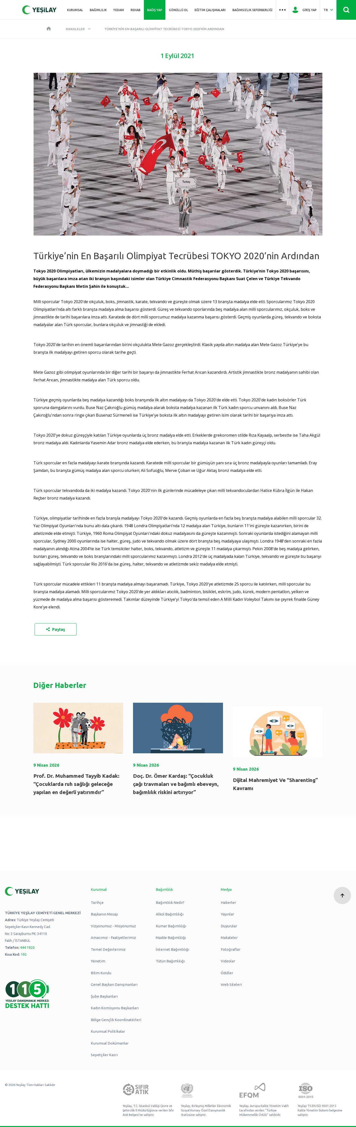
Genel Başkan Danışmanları (114, 984)
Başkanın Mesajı (104, 914)
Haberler (228, 902)
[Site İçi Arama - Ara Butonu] (346, 10)
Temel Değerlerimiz (108, 949)
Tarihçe (97, 902)
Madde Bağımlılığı (171, 937)
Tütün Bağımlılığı (170, 961)
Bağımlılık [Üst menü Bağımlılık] (98, 10)
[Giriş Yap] (304, 10)
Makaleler (75, 29)
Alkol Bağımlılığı (169, 914)
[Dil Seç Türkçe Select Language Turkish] (328, 10)
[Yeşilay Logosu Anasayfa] (39, 9)
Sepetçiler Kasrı (104, 1055)
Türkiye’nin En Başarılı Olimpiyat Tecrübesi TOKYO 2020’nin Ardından (164, 29)
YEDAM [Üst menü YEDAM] (118, 10)
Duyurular (229, 926)
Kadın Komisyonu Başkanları (115, 1008)
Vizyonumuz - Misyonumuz (113, 926)
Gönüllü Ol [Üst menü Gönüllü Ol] (178, 10)
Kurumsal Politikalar (108, 1031)
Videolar (228, 961)
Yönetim (98, 961)
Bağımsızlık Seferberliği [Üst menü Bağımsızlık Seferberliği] (252, 10)
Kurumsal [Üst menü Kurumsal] (75, 10)
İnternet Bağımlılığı (172, 949)
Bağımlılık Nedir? (170, 902)
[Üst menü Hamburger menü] (282, 10)
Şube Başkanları (104, 996)
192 (24, 954)
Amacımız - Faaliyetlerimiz (113, 937)
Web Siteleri (231, 984)
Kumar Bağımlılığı (171, 926)
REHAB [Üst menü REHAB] (135, 10)
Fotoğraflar (230, 949)
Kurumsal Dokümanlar (110, 1043)
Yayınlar (227, 914)
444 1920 (27, 948)
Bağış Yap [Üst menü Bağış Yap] (154, 10)
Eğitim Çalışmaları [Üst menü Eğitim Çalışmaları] (210, 10)
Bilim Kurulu (101, 973)
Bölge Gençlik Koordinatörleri (116, 1020)
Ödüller (227, 973)
